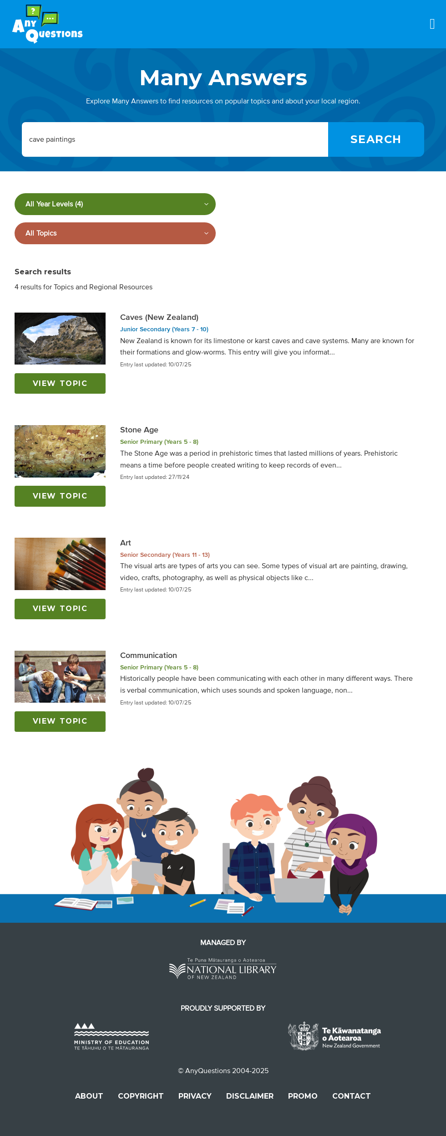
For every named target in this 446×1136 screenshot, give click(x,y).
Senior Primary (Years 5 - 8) (159, 442)
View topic (60, 383)
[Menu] (432, 23)
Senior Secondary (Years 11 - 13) (165, 555)
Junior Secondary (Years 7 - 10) (164, 329)
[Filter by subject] (115, 233)
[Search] (376, 139)
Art (125, 543)
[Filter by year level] (115, 204)
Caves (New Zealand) (159, 317)
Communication (148, 655)
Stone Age (139, 430)
